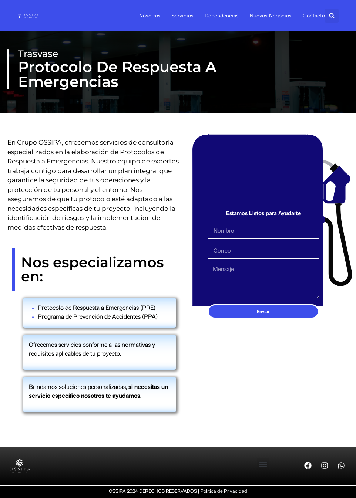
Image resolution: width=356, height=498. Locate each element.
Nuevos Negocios (271, 16)
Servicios (183, 16)
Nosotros (150, 16)
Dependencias (222, 16)
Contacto (314, 16)
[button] (332, 16)
